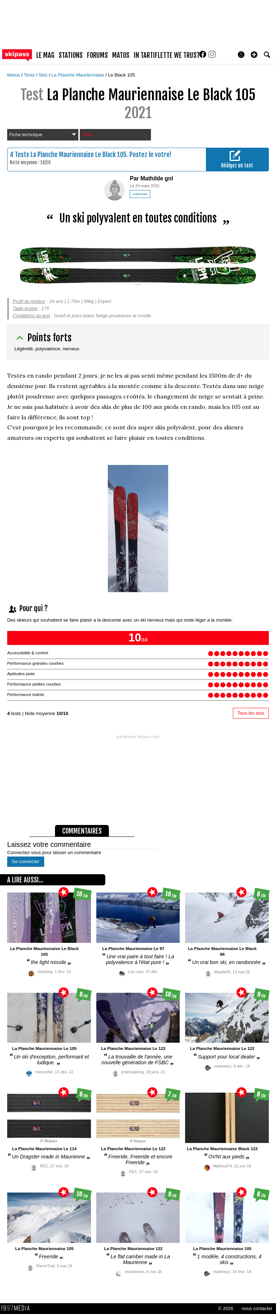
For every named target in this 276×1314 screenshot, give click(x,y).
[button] (254, 55)
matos (120, 55)
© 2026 (225, 1308)
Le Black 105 (121, 75)
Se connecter (26, 861)
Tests (30, 75)
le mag (45, 55)
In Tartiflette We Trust (167, 55)
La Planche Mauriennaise (78, 75)
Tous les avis (251, 713)
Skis (43, 75)
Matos (14, 75)
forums (97, 55)
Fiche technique (42, 134)
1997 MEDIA (17, 1308)
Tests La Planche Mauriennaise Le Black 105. (71, 154)
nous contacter (257, 1308)
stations (71, 55)
